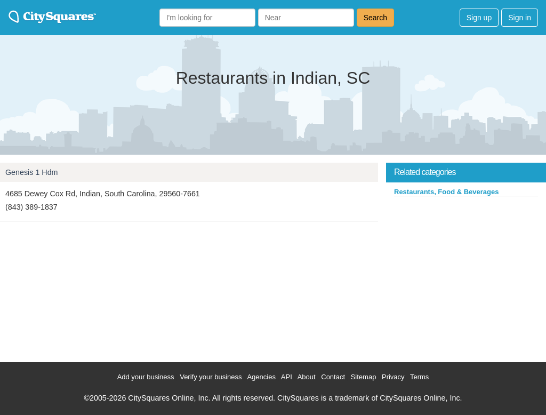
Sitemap (363, 377)
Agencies (261, 377)
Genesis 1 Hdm (31, 172)
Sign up (479, 17)
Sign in (519, 17)
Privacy (393, 377)
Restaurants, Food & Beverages (446, 192)
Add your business (145, 377)
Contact (333, 377)
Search (375, 17)
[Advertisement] (466, 277)
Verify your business (211, 377)
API (286, 377)
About (307, 377)
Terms (419, 377)
